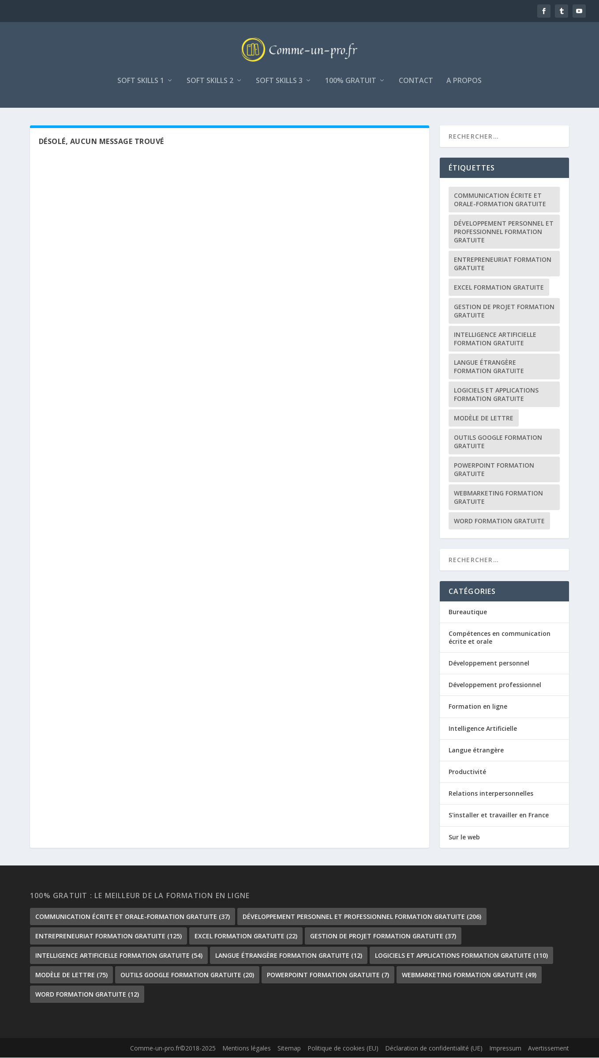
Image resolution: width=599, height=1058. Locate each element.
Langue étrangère (476, 750)
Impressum (505, 1049)
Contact (416, 81)
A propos (464, 81)
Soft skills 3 (279, 81)
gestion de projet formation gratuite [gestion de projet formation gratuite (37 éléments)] (504, 311)
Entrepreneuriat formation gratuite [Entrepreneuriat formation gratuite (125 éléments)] (502, 264)
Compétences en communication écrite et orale (499, 638)
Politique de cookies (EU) (342, 1049)
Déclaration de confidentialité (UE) (434, 1049)
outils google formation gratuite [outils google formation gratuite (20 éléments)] (498, 442)
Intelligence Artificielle (483, 729)
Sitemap (289, 1049)
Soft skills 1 (140, 81)
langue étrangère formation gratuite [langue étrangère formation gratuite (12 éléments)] (489, 367)
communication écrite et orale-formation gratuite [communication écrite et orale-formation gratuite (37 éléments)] (500, 200)
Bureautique (468, 612)
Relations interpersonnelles (491, 794)
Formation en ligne (478, 707)
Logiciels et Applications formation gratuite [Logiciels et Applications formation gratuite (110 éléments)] (496, 394)
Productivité (467, 772)
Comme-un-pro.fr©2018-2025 (173, 1049)
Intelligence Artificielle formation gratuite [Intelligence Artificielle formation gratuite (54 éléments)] (495, 339)
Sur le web (464, 837)
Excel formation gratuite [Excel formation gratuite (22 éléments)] (499, 287)
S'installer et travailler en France (499, 816)
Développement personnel (489, 664)
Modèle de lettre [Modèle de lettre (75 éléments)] (483, 418)
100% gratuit (350, 81)
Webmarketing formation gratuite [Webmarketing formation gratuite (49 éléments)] (498, 497)
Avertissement (548, 1049)
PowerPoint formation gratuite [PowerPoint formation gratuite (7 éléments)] (494, 469)
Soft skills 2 (210, 81)
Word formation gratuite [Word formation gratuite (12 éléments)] (499, 521)
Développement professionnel (495, 685)
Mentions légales (246, 1049)
